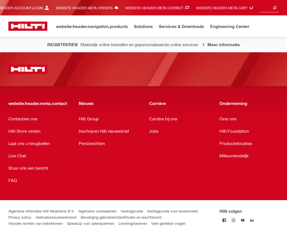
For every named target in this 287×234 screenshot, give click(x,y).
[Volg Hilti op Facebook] (224, 220)
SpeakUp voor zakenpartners (90, 223)
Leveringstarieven (133, 223)
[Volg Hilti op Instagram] (233, 220)
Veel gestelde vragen (168, 223)
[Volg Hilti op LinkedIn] (251, 220)
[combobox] (269, 7)
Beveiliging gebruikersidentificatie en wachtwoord (121, 217)
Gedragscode (132, 211)
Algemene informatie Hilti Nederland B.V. (41, 211)
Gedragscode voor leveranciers (172, 211)
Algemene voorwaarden (97, 211)
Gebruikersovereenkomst (56, 217)
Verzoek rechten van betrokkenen (35, 223)
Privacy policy (19, 217)
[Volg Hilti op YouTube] (242, 220)
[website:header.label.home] (27, 26)
